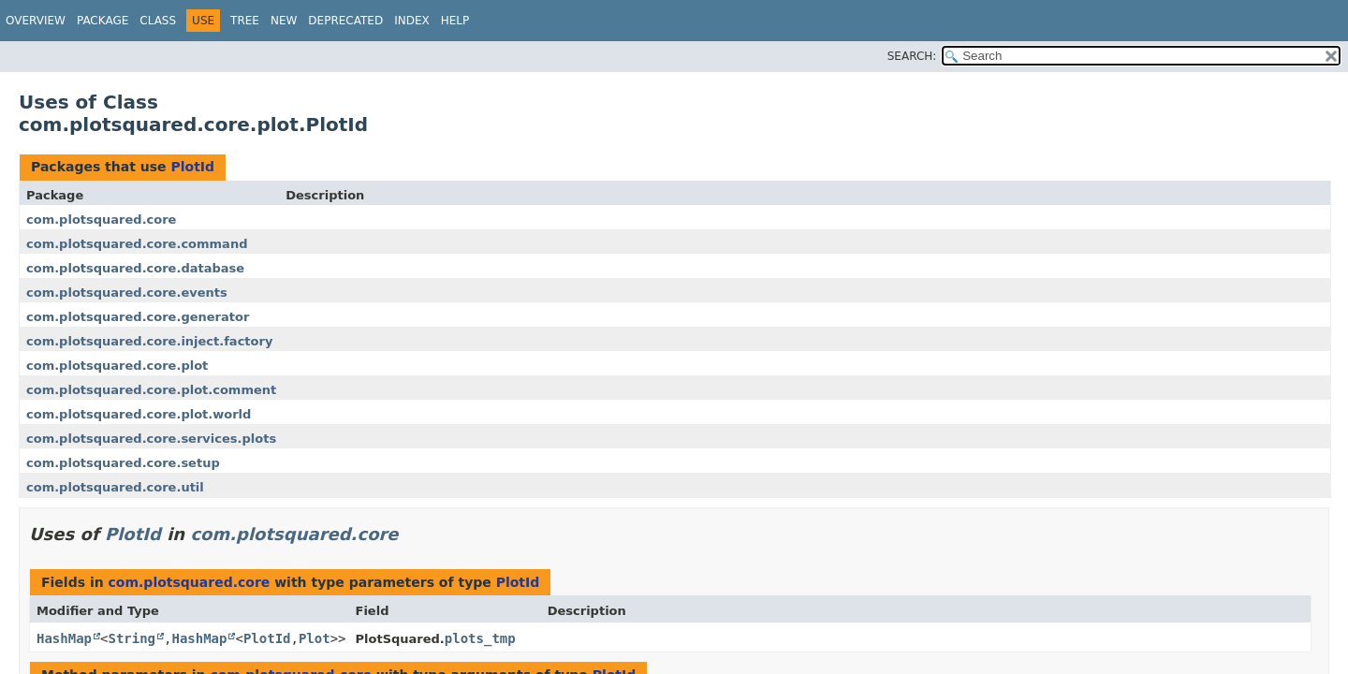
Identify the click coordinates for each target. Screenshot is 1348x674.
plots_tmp (480, 638)
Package (102, 20)
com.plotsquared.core (101, 219)
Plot (314, 638)
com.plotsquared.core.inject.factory (149, 341)
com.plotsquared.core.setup (123, 463)
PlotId (192, 166)
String (131, 638)
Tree (244, 20)
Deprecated (345, 20)
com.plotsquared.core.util (115, 487)
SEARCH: (912, 56)
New (284, 20)
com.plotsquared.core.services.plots (151, 439)
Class (157, 20)
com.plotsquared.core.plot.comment (151, 390)
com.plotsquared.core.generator (137, 317)
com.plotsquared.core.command (136, 244)
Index (412, 20)
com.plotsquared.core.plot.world (138, 414)
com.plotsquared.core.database (135, 268)
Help (455, 20)
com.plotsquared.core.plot (117, 366)
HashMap (64, 638)
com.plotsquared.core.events (126, 293)
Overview (36, 20)
